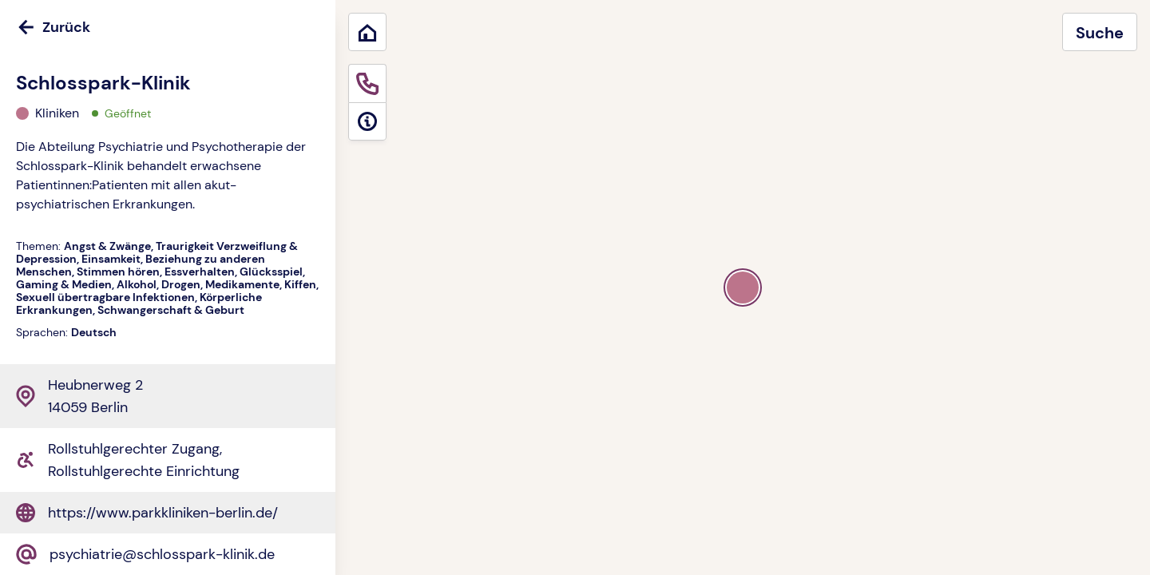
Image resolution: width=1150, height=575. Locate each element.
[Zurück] (167, 27)
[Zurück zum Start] (367, 32)
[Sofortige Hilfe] (367, 83)
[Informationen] (367, 121)
